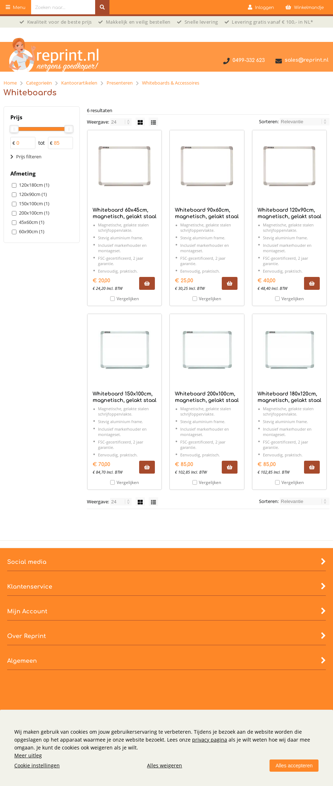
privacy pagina (209, 739)
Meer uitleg (28, 755)
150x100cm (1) (34, 203)
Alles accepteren (294, 765)
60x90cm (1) (31, 231)
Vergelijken (128, 299)
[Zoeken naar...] (102, 7)
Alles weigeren (164, 765)
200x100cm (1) (34, 213)
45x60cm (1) (31, 222)
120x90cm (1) (33, 194)
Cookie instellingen (37, 765)
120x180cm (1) (34, 185)
